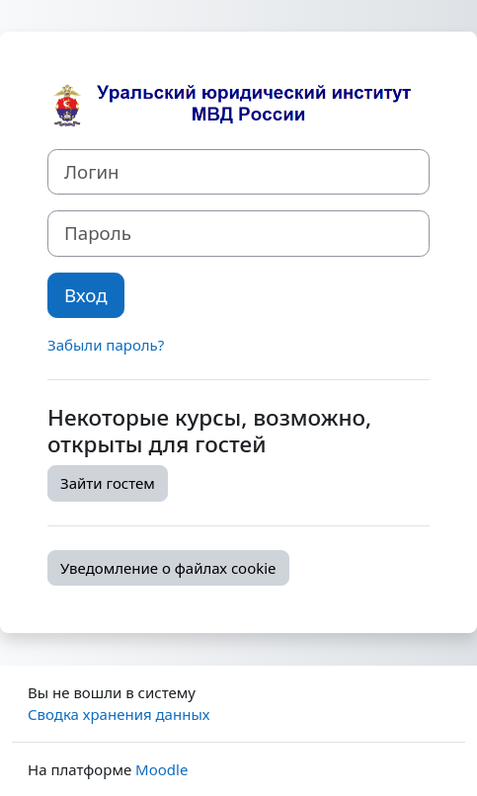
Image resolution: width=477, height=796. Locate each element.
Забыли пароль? (105, 345)
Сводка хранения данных (118, 714)
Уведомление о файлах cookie (168, 568)
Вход (86, 294)
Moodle (161, 769)
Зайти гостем (107, 483)
